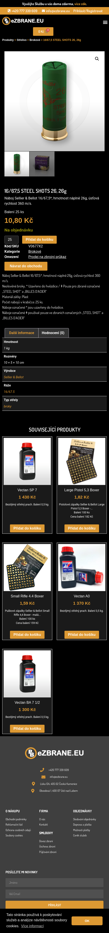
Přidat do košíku (39, 239)
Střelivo (22, 40)
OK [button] (87, 921)
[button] (105, 22)
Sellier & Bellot (13, 377)
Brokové (34, 40)
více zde (80, 4)
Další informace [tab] (21, 333)
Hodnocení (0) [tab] (53, 333)
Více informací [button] (32, 926)
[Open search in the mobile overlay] (82, 31)
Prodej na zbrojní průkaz (47, 257)
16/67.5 (9, 392)
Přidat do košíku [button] (27, 528)
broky (7, 406)
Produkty (8, 40)
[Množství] (11, 240)
